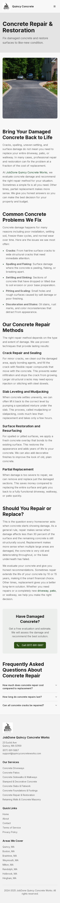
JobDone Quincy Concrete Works (26, 172)
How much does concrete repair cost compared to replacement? (30, 687)
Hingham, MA (9, 878)
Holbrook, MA (10, 873)
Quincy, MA (8, 846)
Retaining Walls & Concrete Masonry (22, 799)
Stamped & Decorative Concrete (20, 781)
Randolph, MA (10, 869)
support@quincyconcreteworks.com (22, 753)
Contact (7, 823)
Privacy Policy (10, 832)
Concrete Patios (11, 772)
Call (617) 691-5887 (30, 645)
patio (53, 590)
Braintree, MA (10, 855)
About (6, 818)
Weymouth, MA (10, 860)
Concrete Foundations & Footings (20, 790)
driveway (43, 590)
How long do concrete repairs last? (30, 696)
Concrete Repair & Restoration (19, 795)
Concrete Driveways (13, 768)
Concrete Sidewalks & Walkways (20, 777)
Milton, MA (8, 864)
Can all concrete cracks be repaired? (30, 705)
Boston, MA (9, 851)
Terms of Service (12, 827)
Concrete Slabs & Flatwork (17, 786)
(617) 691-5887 (11, 750)
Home (6, 814)
